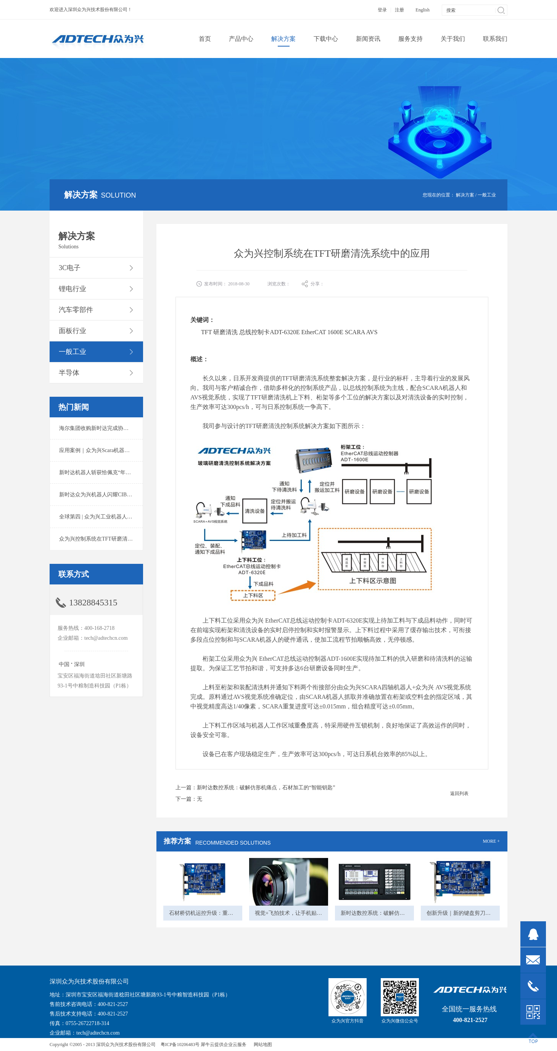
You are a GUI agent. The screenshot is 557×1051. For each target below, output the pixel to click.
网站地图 (261, 1044)
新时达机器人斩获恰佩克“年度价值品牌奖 (108, 472)
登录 (382, 10)
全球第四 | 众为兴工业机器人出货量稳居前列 (111, 517)
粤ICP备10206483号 (180, 1044)
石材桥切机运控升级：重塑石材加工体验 (217, 913)
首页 (205, 38)
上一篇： (255, 787)
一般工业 (487, 195)
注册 (399, 10)
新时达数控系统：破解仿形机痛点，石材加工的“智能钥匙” (410, 913)
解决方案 (465, 195)
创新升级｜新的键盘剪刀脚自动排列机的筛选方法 (485, 913)
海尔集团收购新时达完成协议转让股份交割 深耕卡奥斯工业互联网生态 (142, 428)
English (422, 10)
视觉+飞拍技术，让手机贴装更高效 (296, 913)
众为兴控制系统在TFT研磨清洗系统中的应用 (112, 539)
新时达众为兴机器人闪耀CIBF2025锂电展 (107, 494)
